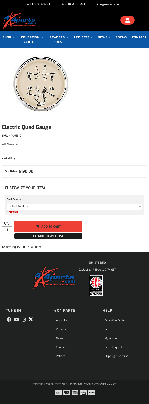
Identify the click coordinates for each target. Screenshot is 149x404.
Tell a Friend (34, 247)
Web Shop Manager (106, 384)
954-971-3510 (97, 263)
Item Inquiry (13, 247)
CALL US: (39, 4)
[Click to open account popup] (127, 21)
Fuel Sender (14, 199)
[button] (8, 37)
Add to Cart (51, 227)
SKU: (5, 136)
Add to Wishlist (50, 236)
